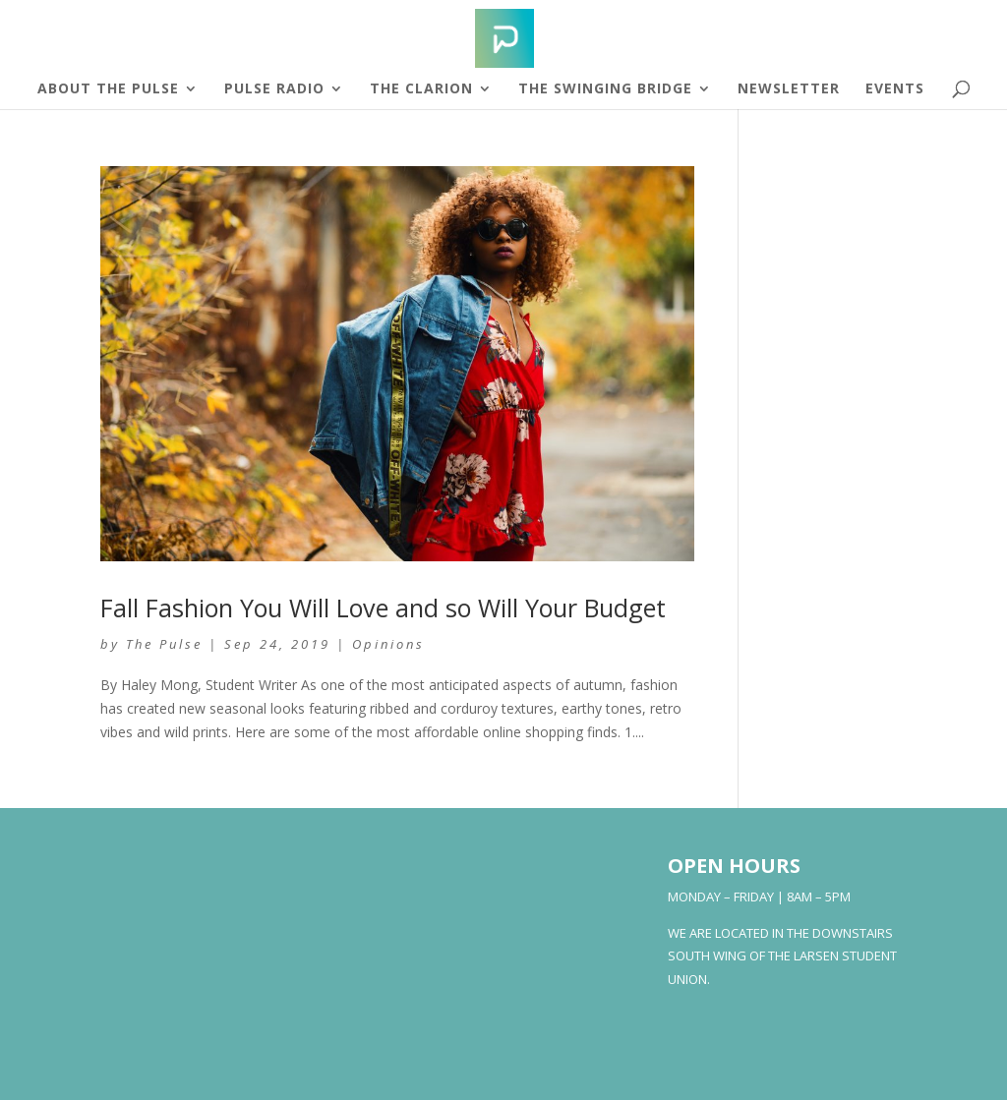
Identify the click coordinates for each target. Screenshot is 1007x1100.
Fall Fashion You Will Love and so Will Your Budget (383, 607)
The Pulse (164, 644)
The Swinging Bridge (605, 89)
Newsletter (789, 89)
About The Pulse (108, 89)
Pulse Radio (274, 89)
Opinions (388, 644)
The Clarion (421, 89)
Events (894, 89)
